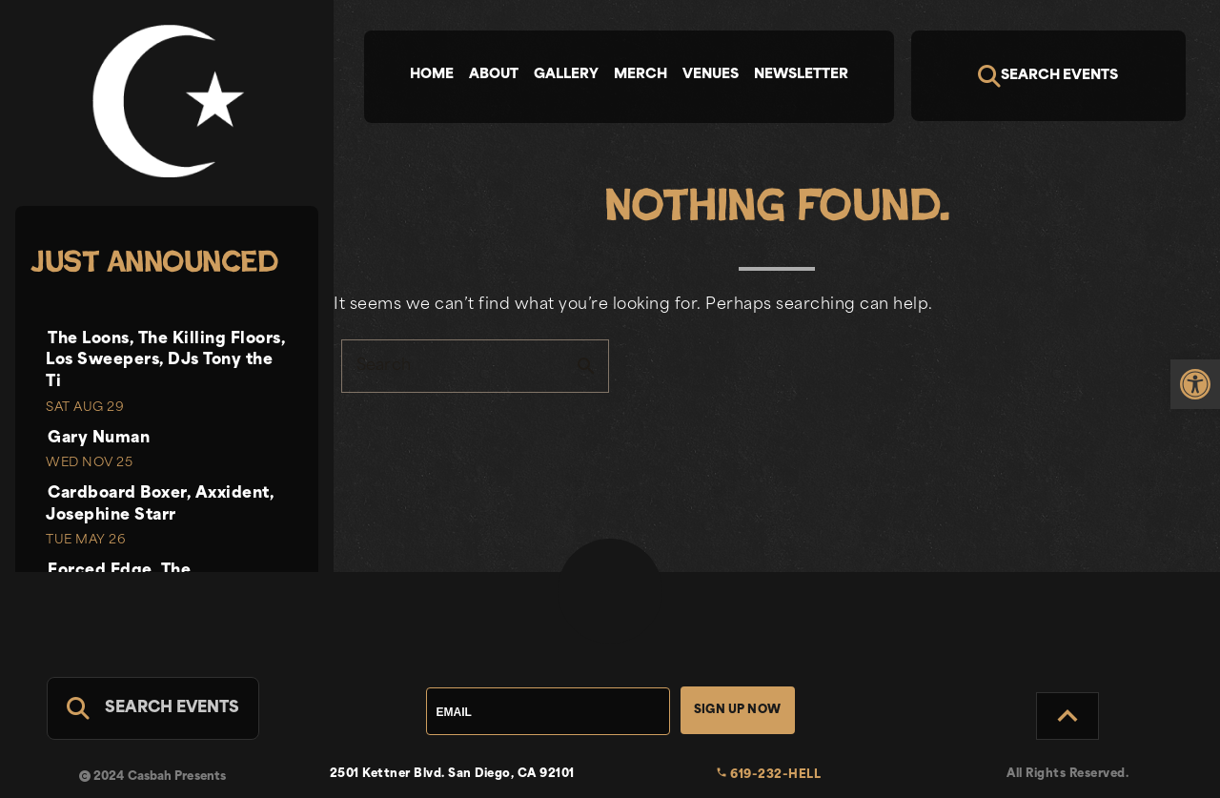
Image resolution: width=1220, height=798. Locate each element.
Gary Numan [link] (99, 438)
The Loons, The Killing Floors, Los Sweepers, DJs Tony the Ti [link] (165, 361)
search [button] (586, 366)
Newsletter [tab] (801, 75)
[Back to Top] (1067, 716)
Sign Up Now (737, 710)
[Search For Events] (153, 708)
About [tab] (493, 75)
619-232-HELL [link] (769, 775)
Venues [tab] (710, 75)
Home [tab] (432, 75)
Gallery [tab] (566, 75)
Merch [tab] (640, 75)
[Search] (1048, 76)
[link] (1195, 384)
